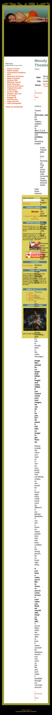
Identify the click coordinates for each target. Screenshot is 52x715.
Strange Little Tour (14, 94)
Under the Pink (13, 101)
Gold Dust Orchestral (15, 76)
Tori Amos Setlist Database (36, 299)
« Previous (38, 92)
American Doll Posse (15, 86)
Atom (28, 204)
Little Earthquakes (14, 103)
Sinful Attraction (13, 84)
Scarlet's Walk (12, 92)
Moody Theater (46, 85)
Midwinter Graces (14, 82)
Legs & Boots (32, 297)
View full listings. (28, 265)
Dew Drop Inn (12, 99)
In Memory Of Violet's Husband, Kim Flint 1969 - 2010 (35, 217)
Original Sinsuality (14, 88)
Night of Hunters (13, 78)
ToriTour (30, 293)
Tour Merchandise (33, 296)
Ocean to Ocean (13, 69)
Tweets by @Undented (14, 107)
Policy (29, 710)
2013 (9, 74)
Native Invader (12, 71)
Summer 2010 (12, 80)
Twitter (37, 226)
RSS (24, 204)
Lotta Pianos (12, 90)
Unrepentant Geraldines (16, 73)
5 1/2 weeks (11, 96)
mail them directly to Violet (38, 323)
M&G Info (31, 300)
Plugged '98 (11, 98)
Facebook (26, 227)
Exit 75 (30, 294)
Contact (23, 710)
